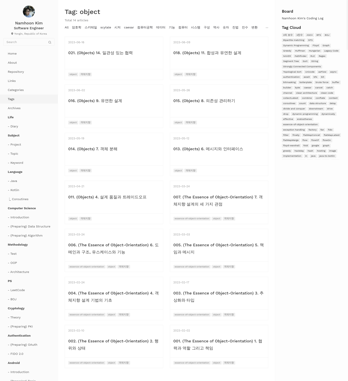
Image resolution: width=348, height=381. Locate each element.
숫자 (226, 27)
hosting (321, 150)
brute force (322, 82)
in (306, 155)
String (314, 61)
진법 (235, 27)
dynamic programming (305, 114)
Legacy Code (331, 50)
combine (307, 98)
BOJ (327, 35)
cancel (318, 87)
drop (285, 114)
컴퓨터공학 (145, 27)
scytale (105, 27)
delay (333, 103)
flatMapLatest (332, 135)
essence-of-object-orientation (300, 124)
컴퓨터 (183, 27)
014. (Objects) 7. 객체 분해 (92, 148)
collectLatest (290, 98)
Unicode (310, 71)
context (333, 98)
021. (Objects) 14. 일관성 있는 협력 (100, 52)
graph (326, 145)
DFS (310, 40)
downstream (316, 108)
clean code (327, 92)
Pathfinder (300, 56)
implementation (292, 155)
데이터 (160, 27)
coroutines (289, 103)
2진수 (299, 35)
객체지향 (85, 74)
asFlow (322, 71)
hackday (299, 150)
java (313, 155)
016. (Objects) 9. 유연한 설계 (95, 100)
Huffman (300, 50)
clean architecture (306, 92)
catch (329, 87)
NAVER (287, 56)
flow (304, 140)
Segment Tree (291, 61)
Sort (305, 61)
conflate (320, 98)
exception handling (294, 129)
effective (288, 119)
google (315, 145)
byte (297, 87)
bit (322, 76)
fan (322, 129)
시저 (117, 27)
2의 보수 (288, 35)
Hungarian (314, 50)
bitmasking (289, 82)
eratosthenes (304, 119)
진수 (245, 27)
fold (305, 145)
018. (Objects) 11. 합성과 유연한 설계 (207, 52)
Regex (322, 56)
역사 (216, 27)
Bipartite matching (293, 40)
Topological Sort (292, 71)
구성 (207, 27)
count (302, 103)
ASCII (310, 35)
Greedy (287, 50)
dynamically (328, 114)
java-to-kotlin (327, 155)
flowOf (315, 140)
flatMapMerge (290, 140)
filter (286, 135)
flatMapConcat (311, 135)
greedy (287, 150)
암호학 (76, 27)
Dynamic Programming (296, 45)
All (67, 27)
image (332, 150)
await (307, 76)
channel (287, 92)
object (73, 74)
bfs (315, 76)
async (333, 71)
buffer (335, 82)
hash (310, 150)
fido (330, 129)
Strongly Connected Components (302, 66)
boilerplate (306, 82)
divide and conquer (294, 108)
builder (287, 87)
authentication (291, 76)
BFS (318, 35)
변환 (254, 27)
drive (330, 108)
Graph (326, 45)
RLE (312, 56)
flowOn (327, 140)
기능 (172, 27)
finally (295, 135)
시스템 (195, 27)
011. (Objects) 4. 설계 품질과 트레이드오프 (107, 197)
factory (312, 129)
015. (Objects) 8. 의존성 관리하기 (204, 100)
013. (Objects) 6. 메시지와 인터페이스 (208, 148)
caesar (307, 87)
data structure (318, 103)
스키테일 (91, 27)
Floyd (316, 45)
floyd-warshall (291, 145)
